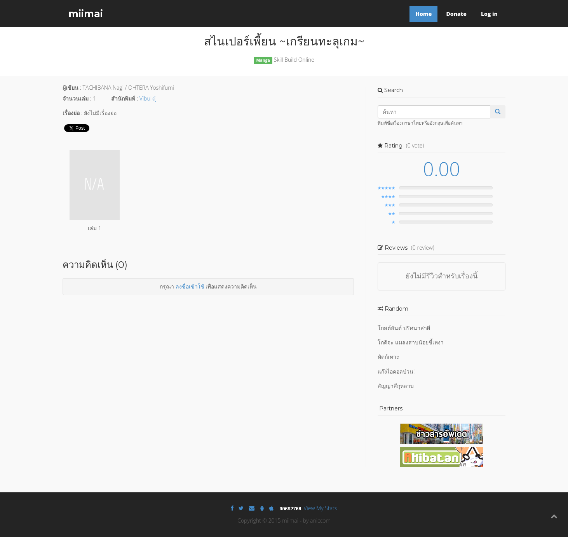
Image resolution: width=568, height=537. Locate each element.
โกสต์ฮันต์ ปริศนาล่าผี (404, 328)
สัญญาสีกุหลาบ (396, 385)
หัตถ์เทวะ (388, 356)
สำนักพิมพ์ (123, 98)
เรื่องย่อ (71, 112)
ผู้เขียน (70, 87)
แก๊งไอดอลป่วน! (396, 371)
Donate (456, 13)
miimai (85, 13)
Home (423, 13)
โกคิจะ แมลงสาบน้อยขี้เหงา (411, 342)
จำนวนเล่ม (76, 98)
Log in (489, 13)
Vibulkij (148, 98)
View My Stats (320, 508)
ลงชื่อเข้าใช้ (190, 286)
